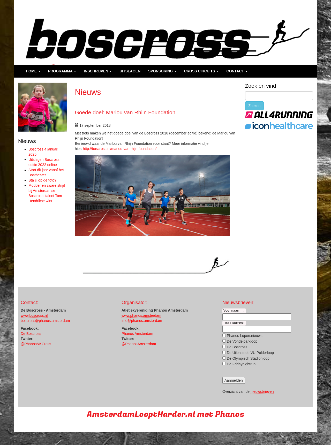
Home (33, 71)
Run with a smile (54, 427)
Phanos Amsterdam (137, 333)
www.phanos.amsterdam (141, 315)
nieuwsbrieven (262, 391)
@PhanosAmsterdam (139, 344)
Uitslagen (129, 71)
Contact (237, 71)
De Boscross (31, 333)
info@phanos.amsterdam (142, 321)
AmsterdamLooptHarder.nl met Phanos (165, 414)
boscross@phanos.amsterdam (45, 321)
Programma (62, 71)
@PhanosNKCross (36, 344)
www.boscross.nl (34, 315)
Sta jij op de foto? (42, 180)
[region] (42, 107)
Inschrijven (98, 71)
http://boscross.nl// (120, 149)
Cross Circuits (201, 71)
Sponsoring (162, 71)
